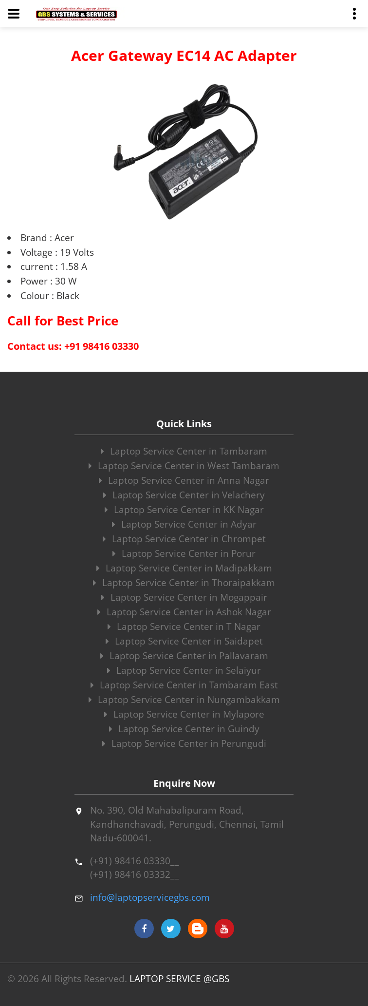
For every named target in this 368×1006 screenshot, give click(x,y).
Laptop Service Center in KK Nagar (184, 509)
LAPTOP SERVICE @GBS (179, 978)
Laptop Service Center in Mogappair (184, 597)
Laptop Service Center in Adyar (184, 524)
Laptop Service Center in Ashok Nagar (184, 612)
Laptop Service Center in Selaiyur (184, 670)
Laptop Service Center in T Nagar (184, 626)
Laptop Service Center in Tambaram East (184, 685)
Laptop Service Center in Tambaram (184, 451)
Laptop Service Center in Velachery (184, 495)
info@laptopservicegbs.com (150, 897)
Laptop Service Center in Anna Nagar (184, 480)
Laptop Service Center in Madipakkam (184, 568)
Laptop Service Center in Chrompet (184, 538)
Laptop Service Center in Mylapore (184, 714)
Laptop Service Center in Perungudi (184, 743)
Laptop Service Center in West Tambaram (184, 465)
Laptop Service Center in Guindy (184, 728)
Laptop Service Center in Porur (184, 553)
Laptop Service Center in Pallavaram (184, 655)
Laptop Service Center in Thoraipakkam (184, 582)
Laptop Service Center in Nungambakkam (184, 699)
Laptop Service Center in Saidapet (184, 641)
